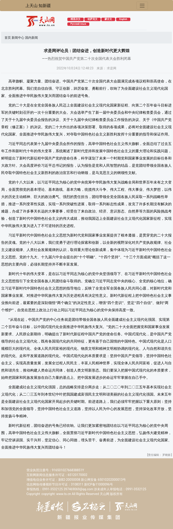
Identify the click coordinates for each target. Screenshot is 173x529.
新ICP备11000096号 (98, 484)
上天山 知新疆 (38, 5)
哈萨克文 (92, 19)
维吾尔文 (75, 19)
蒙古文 (108, 19)
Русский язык (78, 23)
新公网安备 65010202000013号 (103, 479)
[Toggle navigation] (142, 6)
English (123, 19)
